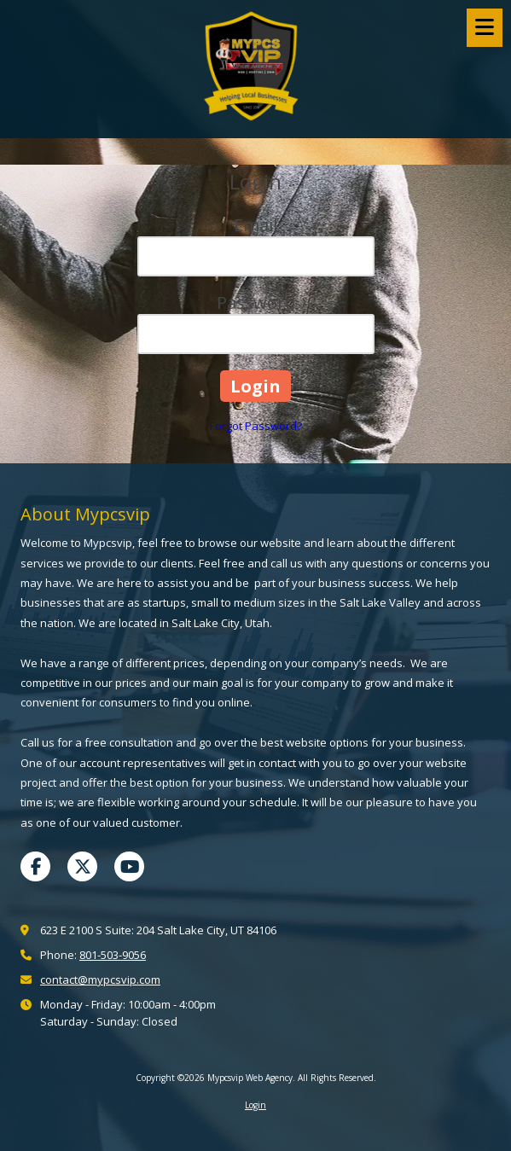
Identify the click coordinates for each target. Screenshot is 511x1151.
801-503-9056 (112, 954)
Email (255, 224)
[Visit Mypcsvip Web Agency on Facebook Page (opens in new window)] (35, 866)
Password (256, 302)
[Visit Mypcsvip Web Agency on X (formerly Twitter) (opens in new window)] (82, 866)
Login (255, 1105)
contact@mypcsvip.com (100, 979)
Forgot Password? (256, 425)
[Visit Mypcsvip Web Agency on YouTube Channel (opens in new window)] (129, 866)
